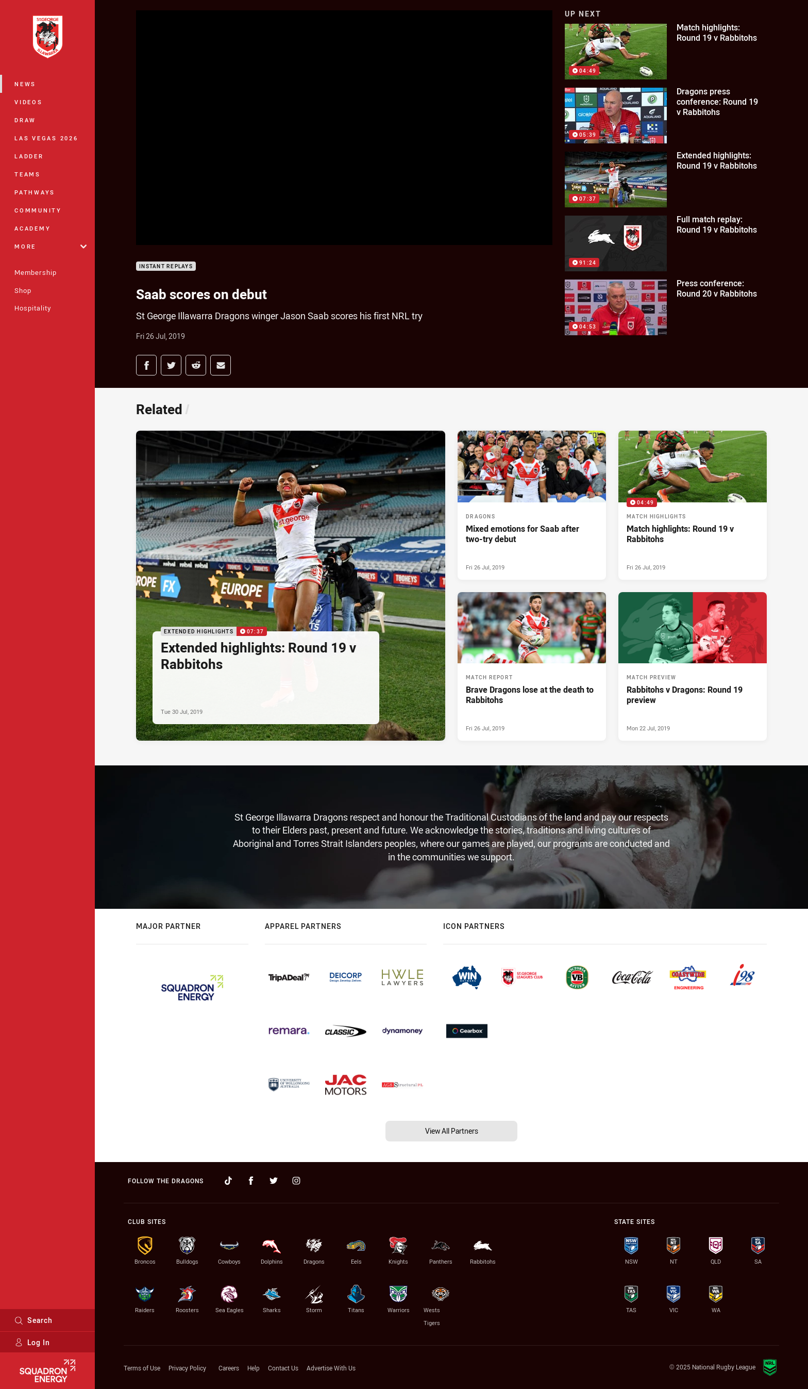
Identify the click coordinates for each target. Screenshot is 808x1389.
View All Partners (451, 1131)
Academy (32, 228)
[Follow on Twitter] (274, 1180)
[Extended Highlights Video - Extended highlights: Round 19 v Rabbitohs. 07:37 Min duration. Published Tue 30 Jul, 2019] (290, 586)
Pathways (34, 192)
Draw (25, 120)
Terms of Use (142, 1368)
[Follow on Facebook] (251, 1180)
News (25, 84)
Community (38, 210)
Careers (228, 1368)
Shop (22, 290)
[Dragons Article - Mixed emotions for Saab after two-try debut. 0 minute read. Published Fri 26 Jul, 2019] (532, 505)
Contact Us (283, 1368)
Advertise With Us (331, 1368)
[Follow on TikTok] (228, 1180)
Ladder (29, 156)
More (50, 246)
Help (253, 1368)
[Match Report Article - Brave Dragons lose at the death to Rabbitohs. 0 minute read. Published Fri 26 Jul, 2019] (532, 666)
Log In (32, 1342)
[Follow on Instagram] (296, 1180)
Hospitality (32, 308)
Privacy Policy (187, 1368)
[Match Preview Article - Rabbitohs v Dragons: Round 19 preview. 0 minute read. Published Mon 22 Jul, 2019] (692, 666)
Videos (28, 102)
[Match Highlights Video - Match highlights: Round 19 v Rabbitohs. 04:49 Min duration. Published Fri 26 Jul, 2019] (692, 505)
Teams (27, 174)
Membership (35, 272)
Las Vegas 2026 (46, 138)
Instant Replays (166, 266)
